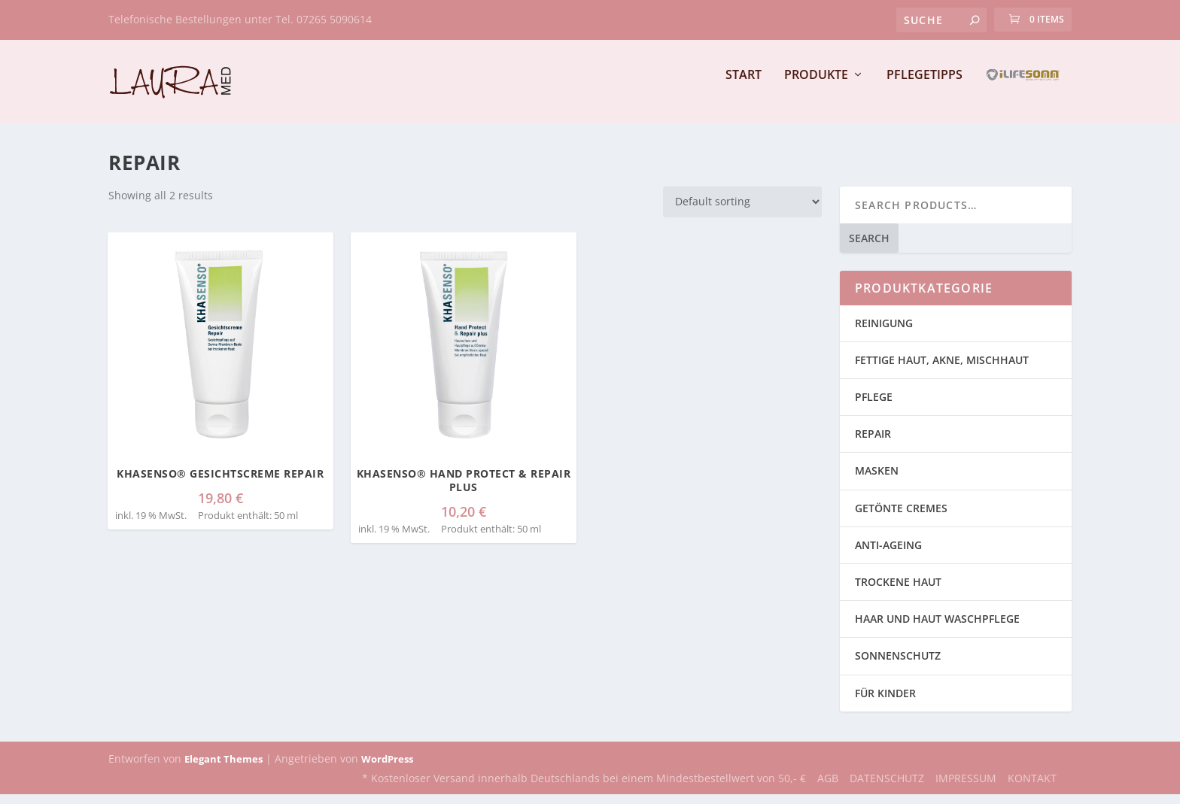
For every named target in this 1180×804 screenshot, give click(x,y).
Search (869, 248)
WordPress (387, 768)
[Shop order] (742, 211)
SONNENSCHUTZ (898, 666)
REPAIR (873, 444)
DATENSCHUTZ (887, 788)
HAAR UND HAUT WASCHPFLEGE (937, 629)
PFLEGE (874, 406)
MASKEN (877, 481)
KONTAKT (1032, 788)
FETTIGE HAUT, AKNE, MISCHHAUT (942, 370)
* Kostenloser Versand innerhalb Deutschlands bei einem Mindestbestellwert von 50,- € (584, 788)
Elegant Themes (223, 768)
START (743, 85)
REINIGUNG (884, 333)
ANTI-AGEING (888, 555)
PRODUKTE (816, 85)
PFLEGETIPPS (925, 85)
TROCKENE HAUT (898, 591)
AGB (827, 788)
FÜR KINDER (885, 703)
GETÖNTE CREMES (901, 518)
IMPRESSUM (965, 788)
